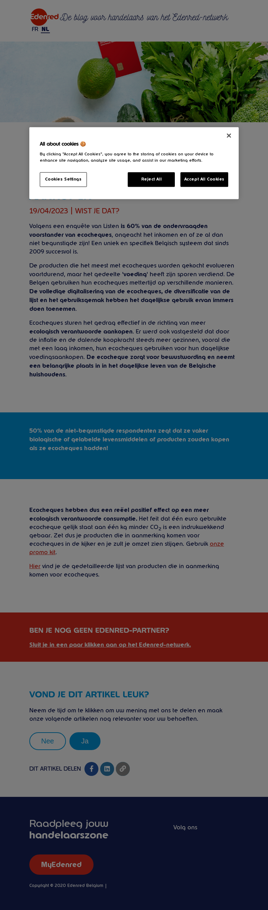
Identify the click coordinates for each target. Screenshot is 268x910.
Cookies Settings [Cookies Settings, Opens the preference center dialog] (63, 179)
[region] (134, 163)
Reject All (151, 179)
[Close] (229, 135)
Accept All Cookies (204, 179)
